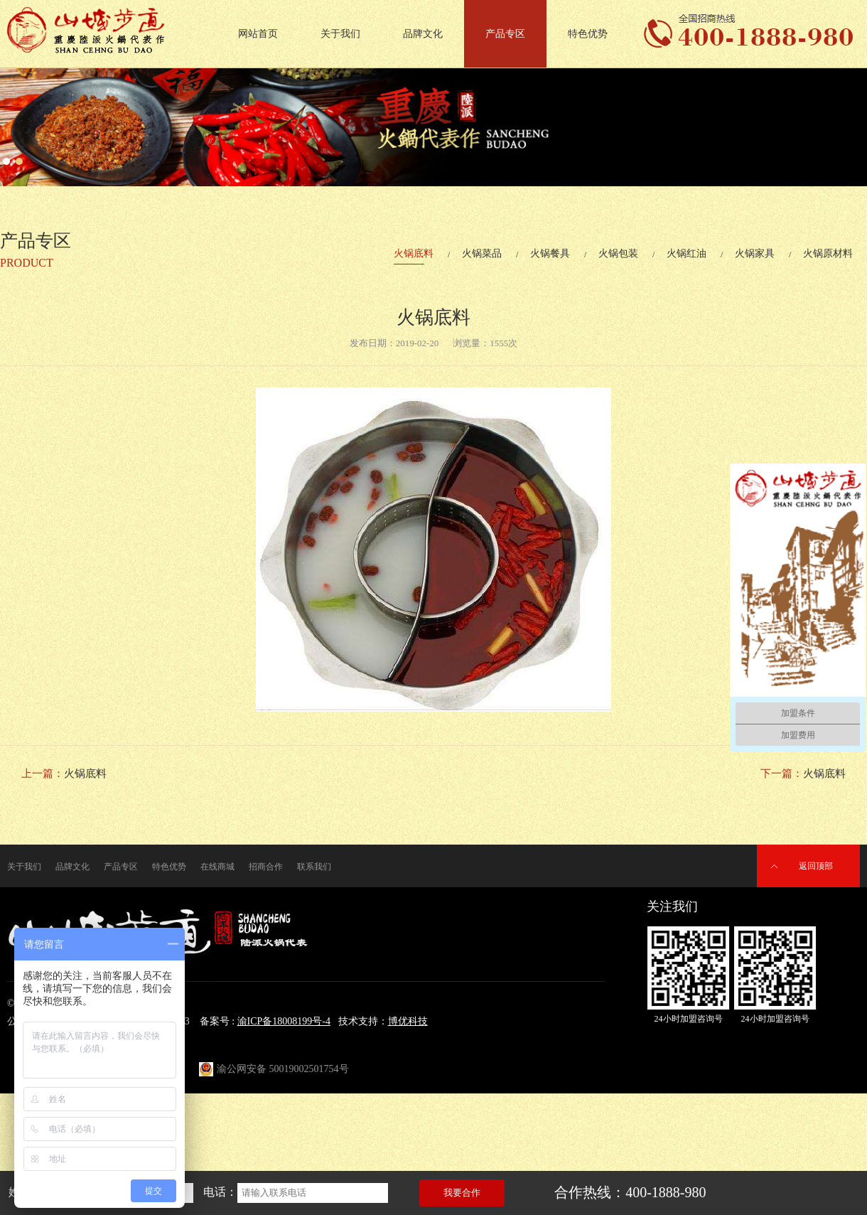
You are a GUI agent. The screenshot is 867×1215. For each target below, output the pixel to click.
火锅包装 (618, 253)
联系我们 (314, 867)
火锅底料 (414, 253)
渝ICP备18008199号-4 (283, 1021)
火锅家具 (755, 253)
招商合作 (266, 867)
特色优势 (588, 33)
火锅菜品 (482, 253)
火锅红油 (686, 253)
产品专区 (505, 33)
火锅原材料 (828, 253)
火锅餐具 (550, 253)
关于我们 (340, 33)
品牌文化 (423, 33)
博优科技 (408, 1021)
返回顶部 (816, 866)
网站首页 (258, 33)
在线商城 (217, 867)
